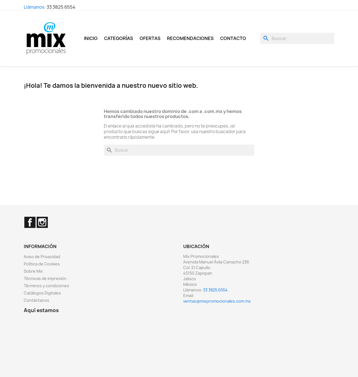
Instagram (42, 222)
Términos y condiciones (46, 285)
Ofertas (150, 38)
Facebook (30, 222)
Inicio (91, 38)
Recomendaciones (190, 38)
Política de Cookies (42, 264)
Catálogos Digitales (42, 293)
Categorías (118, 38)
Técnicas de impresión (45, 278)
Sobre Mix (33, 271)
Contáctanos (36, 300)
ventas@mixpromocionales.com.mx (217, 301)
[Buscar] (297, 38)
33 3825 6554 (61, 7)
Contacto (233, 38)
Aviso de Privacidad (42, 256)
